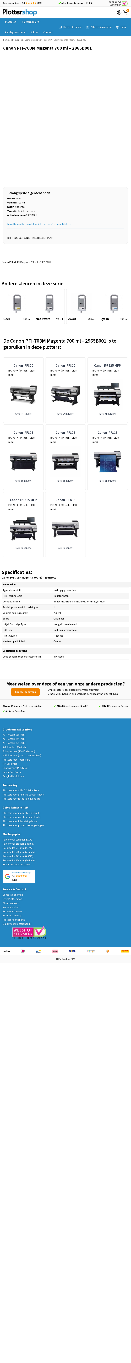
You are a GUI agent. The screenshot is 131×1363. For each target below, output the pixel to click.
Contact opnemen (13, 895)
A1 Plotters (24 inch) (14, 743)
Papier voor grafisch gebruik (18, 844)
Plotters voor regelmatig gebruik (21, 817)
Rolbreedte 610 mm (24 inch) (19, 852)
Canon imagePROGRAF (15, 768)
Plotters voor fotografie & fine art (21, 799)
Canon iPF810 (65, 365)
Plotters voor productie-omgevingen (23, 825)
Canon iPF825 (23, 432)
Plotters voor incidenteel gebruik (21, 813)
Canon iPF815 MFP (23, 500)
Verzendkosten (11, 907)
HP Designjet (10, 764)
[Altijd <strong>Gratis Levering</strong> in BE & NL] (59, 3)
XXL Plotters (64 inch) (15, 747)
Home (6, 40)
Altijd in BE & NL (77, 3)
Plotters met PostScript (16, 760)
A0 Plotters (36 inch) (14, 735)
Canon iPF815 (107, 432)
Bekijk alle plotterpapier (16, 864)
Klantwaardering (12, 915)
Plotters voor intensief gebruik (20, 821)
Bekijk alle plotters (13, 776)
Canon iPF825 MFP (107, 365)
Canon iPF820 (23, 365)
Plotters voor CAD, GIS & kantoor (21, 790)
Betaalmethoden (12, 911)
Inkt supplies (17, 40)
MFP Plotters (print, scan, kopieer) (22, 755)
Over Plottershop (12, 899)
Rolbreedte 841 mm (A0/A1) (18, 856)
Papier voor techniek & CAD (18, 839)
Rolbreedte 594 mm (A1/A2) (18, 848)
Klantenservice (11, 903)
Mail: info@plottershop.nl (17, 924)
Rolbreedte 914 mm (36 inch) (19, 860)
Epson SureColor (12, 772)
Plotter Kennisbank (14, 920)
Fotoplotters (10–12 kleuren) (19, 751)
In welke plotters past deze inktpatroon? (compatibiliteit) (39, 224)
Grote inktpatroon (33, 40)
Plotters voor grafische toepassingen (23, 794)
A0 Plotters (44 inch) (14, 739)
